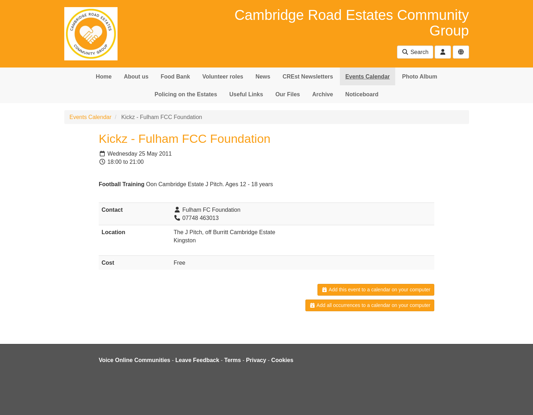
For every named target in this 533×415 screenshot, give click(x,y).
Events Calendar (367, 77)
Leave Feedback (197, 360)
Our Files (287, 94)
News (262, 77)
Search (415, 52)
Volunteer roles (222, 77)
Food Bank (175, 77)
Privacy (256, 360)
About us (136, 77)
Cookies (282, 360)
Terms (232, 360)
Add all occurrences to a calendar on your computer (369, 305)
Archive (322, 94)
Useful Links (246, 94)
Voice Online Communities (134, 360)
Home (104, 77)
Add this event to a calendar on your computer (375, 289)
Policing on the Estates (185, 94)
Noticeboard (361, 94)
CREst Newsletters (308, 77)
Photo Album (419, 77)
